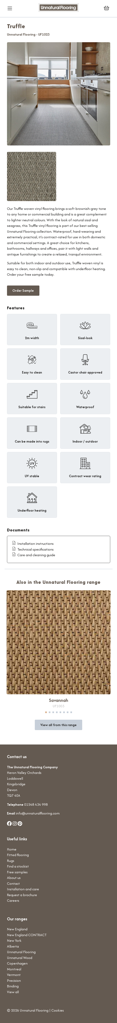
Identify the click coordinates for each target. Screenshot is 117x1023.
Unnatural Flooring (21, 951)
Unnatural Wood (19, 957)
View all (13, 991)
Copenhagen (17, 963)
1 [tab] (46, 712)
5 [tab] (60, 712)
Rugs (10, 860)
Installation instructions (33, 543)
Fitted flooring (18, 854)
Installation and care (23, 889)
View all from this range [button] (58, 724)
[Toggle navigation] (11, 8)
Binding (13, 986)
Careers (13, 900)
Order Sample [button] (23, 290)
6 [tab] (64, 712)
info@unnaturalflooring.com (38, 813)
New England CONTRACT (27, 934)
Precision (14, 980)
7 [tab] (67, 712)
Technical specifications (33, 549)
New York (14, 940)
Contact (13, 883)
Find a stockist (18, 866)
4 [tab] (57, 712)
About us (14, 877)
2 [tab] (49, 712)
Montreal (14, 969)
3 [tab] (53, 712)
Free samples (17, 872)
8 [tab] (71, 712)
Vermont (14, 974)
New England (17, 929)
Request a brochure (22, 894)
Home (11, 849)
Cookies (57, 1010)
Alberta (13, 946)
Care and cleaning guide (33, 554)
